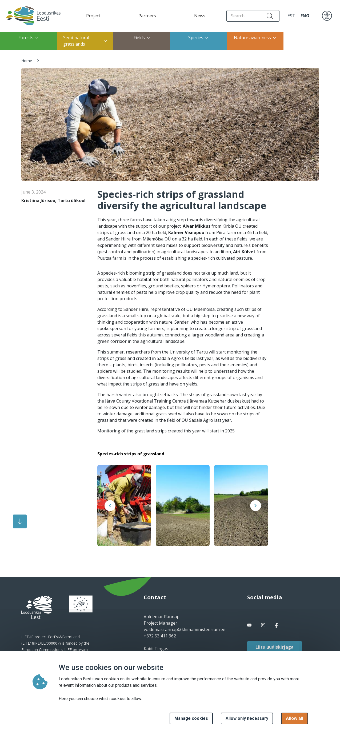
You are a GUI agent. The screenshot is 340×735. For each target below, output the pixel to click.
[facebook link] (250, 625)
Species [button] (198, 37)
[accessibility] (327, 15)
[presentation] (110, 505)
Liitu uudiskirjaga (274, 647)
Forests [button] (28, 37)
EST (291, 16)
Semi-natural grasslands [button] (85, 41)
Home (26, 60)
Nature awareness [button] (255, 37)
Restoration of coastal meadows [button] (307, 41)
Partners (147, 16)
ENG (305, 16)
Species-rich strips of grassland (130, 454)
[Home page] (32, 15)
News (199, 16)
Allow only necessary (247, 718)
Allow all (294, 718)
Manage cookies (191, 718)
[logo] (36, 607)
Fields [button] (142, 37)
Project (93, 16)
